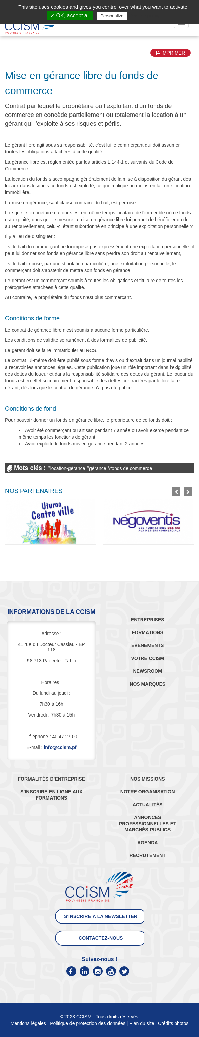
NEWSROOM (147, 671)
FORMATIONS (147, 632)
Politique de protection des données (87, 1023)
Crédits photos (173, 1023)
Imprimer (170, 53)
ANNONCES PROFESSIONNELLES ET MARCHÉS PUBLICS (147, 823)
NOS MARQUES (147, 684)
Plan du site (141, 1023)
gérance (97, 468)
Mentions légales (28, 1023)
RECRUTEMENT (148, 855)
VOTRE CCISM (147, 658)
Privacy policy (144, 15)
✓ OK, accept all (70, 15)
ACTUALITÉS (148, 804)
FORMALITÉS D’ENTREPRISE (51, 779)
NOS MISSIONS (147, 779)
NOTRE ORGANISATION (147, 791)
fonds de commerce (131, 468)
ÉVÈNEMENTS (147, 645)
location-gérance (67, 468)
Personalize (111, 15)
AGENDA (147, 842)
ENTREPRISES (147, 619)
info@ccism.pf (60, 747)
